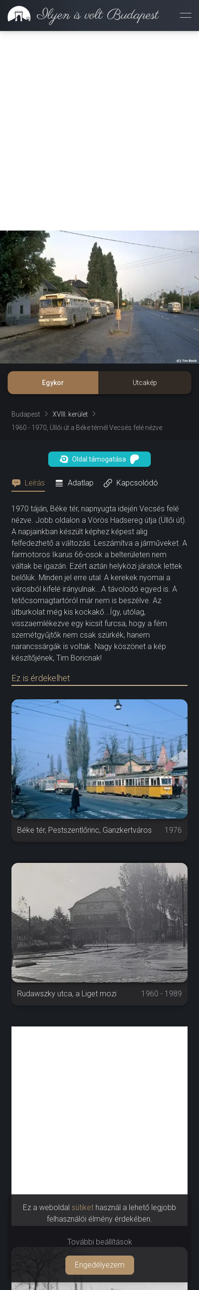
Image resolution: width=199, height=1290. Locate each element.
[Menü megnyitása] (185, 15)
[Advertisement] (99, 131)
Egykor (53, 382)
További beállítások (99, 1241)
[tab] (31, 483)
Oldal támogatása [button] (99, 459)
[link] (79, 15)
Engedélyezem (100, 1264)
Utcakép (145, 382)
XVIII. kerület (70, 414)
